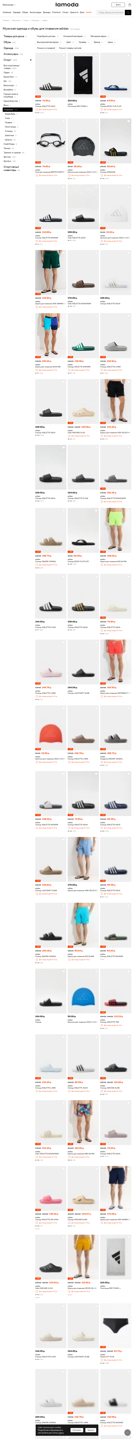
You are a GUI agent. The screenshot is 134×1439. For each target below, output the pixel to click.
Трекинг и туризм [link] (12, 152)
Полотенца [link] (10, 126)
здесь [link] (61, 1432)
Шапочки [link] (9, 135)
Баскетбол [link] (9, 77)
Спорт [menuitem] (65, 12)
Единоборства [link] (11, 101)
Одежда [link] (8, 48)
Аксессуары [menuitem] (35, 12)
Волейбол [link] (8, 89)
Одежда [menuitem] (17, 12)
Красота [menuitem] (74, 12)
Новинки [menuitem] (7, 12)
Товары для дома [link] (14, 36)
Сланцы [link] (9, 131)
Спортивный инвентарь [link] (11, 168)
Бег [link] (5, 81)
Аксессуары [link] (11, 53)
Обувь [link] (7, 42)
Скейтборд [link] (9, 144)
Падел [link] (7, 72)
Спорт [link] (26, 20)
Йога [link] (6, 105)
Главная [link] (6, 20)
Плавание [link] (35, 20)
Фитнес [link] (7, 157)
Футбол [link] (7, 161)
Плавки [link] (8, 122)
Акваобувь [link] (10, 114)
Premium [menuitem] (56, 12)
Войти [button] (118, 5)
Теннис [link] (7, 148)
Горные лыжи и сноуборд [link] (11, 95)
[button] (128, 12)
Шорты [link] (8, 139)
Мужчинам (9, 4)
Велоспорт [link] (9, 85)
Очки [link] (7, 118)
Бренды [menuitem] (47, 12)
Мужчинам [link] (16, 20)
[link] (67, 4)
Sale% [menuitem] (89, 12)
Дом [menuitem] (82, 12)
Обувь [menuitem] (25, 12)
